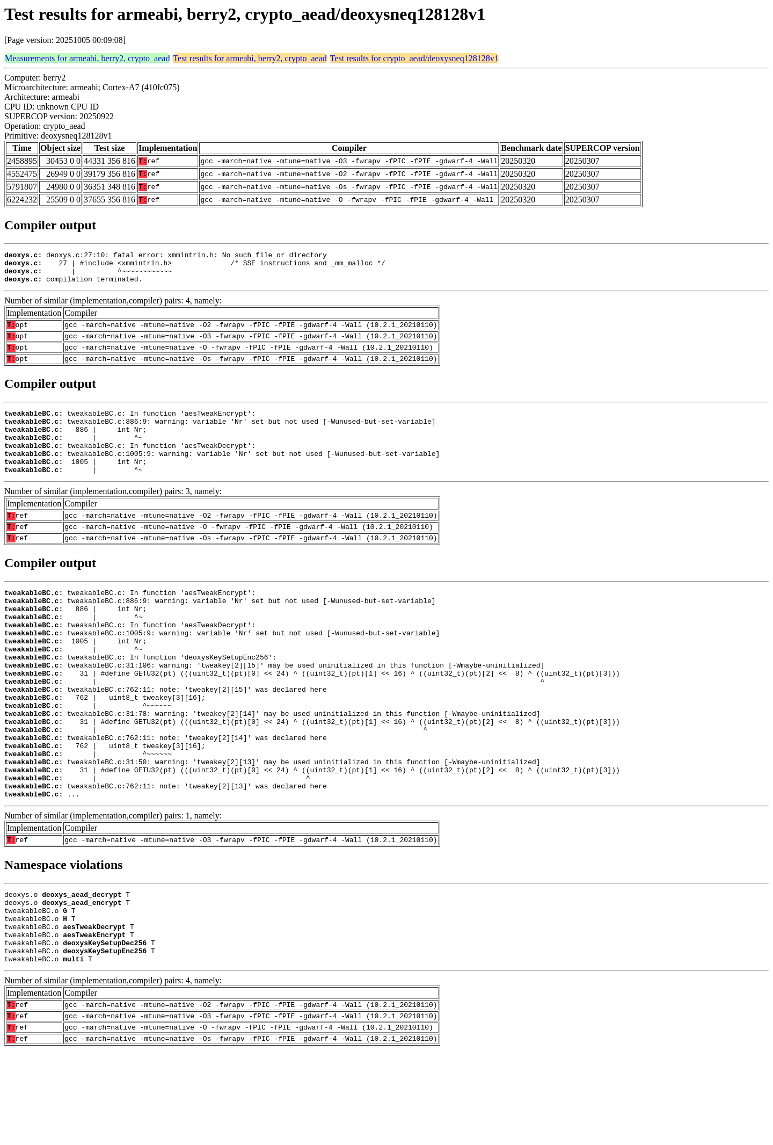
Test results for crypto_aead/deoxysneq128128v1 (414, 58)
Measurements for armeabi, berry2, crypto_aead (87, 58)
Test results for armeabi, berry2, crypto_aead (249, 58)
